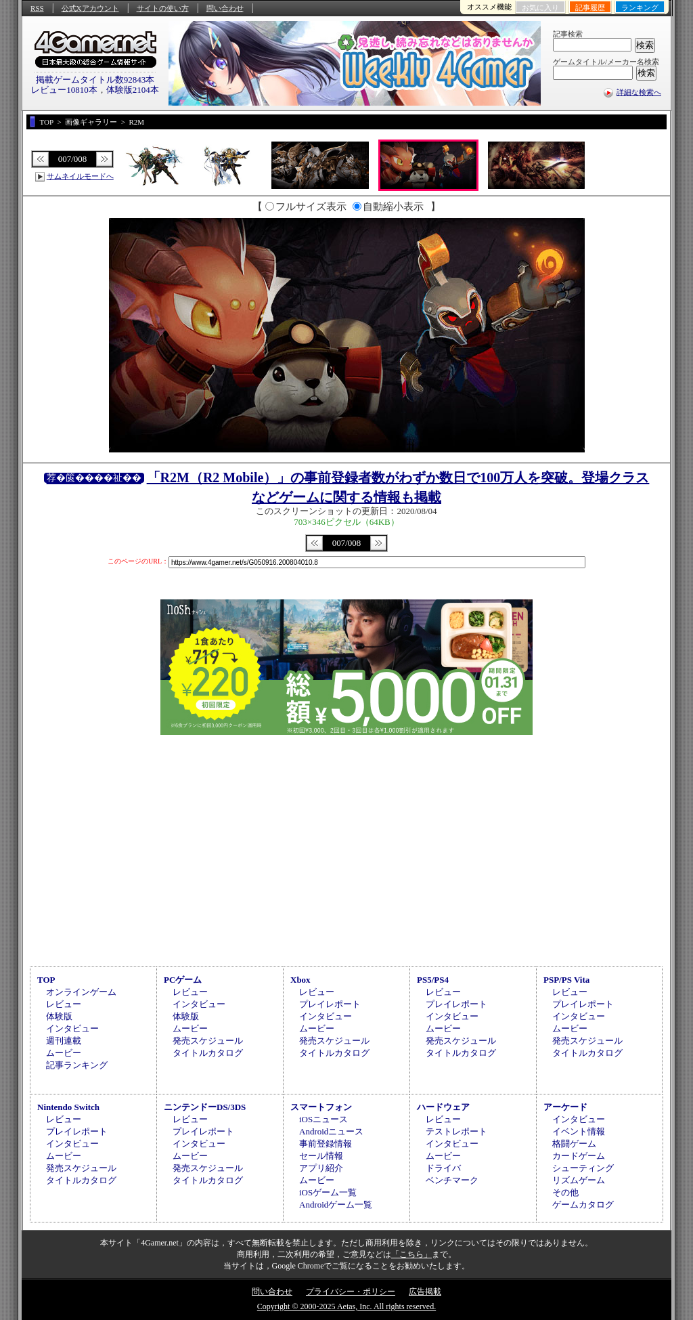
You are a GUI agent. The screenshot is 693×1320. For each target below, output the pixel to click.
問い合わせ (225, 8)
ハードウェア (443, 1107)
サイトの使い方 (163, 8)
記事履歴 (590, 7)
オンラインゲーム (81, 992)
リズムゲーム (578, 1180)
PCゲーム (183, 980)
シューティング (583, 1168)
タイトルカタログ (208, 1053)
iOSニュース (323, 1119)
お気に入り (540, 7)
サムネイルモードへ (80, 176)
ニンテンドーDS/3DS (205, 1107)
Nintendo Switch (68, 1107)
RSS (37, 8)
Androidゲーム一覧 (335, 1204)
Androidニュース (331, 1131)
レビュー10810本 (64, 90)
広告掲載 (425, 1291)
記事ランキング (77, 1065)
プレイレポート (330, 1004)
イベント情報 (578, 1131)
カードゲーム (578, 1156)
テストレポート (456, 1131)
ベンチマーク (452, 1180)
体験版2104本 (132, 90)
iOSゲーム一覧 (328, 1192)
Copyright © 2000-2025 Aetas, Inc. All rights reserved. (346, 1306)
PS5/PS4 (433, 980)
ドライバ (443, 1168)
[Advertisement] (346, 848)
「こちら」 (411, 1254)
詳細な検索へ (639, 92)
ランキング (639, 7)
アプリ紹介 (321, 1168)
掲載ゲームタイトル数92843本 (95, 79)
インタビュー (72, 1028)
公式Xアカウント (90, 8)
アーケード (565, 1107)
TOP (46, 980)
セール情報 (321, 1156)
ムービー (63, 1053)
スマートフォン (321, 1107)
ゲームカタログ (583, 1204)
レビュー (63, 1004)
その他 (565, 1192)
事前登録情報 (325, 1143)
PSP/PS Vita (566, 980)
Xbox (300, 980)
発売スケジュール (208, 1041)
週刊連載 (63, 1041)
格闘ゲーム (574, 1143)
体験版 (59, 1016)
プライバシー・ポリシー (350, 1291)
